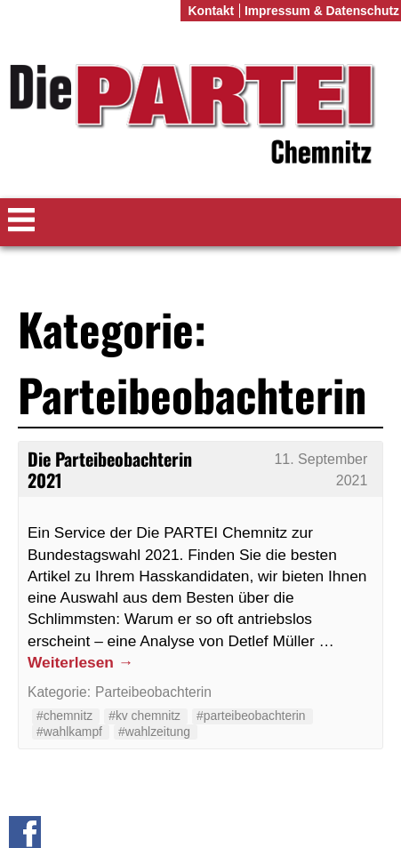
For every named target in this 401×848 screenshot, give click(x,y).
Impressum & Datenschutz (322, 11)
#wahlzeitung (154, 731)
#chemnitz (64, 715)
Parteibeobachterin (153, 692)
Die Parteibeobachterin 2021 (110, 469)
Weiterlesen (80, 662)
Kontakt (211, 11)
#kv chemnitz (144, 715)
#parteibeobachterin (251, 715)
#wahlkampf (69, 731)
